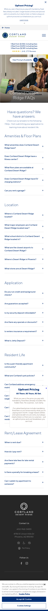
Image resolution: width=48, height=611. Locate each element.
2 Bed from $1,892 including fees (24, 45)
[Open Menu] (44, 34)
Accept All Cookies (23, 599)
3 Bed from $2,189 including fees (24, 47)
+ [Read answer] (43, 145)
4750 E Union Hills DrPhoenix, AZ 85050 (24, 534)
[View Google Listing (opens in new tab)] (24, 50)
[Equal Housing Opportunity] (18, 541)
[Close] (44, 584)
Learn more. (30, 20)
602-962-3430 (24, 528)
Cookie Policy (24, 594)
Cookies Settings (24, 606)
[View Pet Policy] (24, 547)
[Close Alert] (4, 5)
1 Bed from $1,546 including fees (24, 43)
